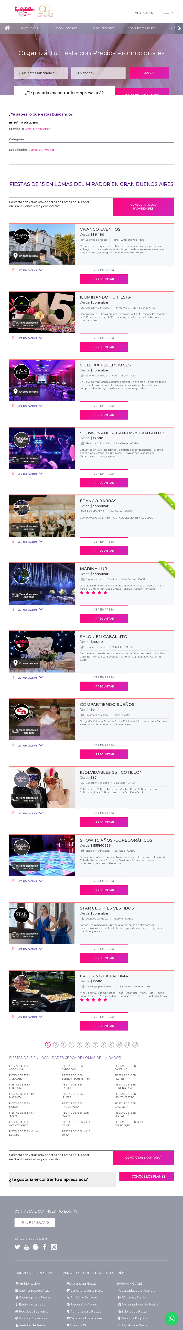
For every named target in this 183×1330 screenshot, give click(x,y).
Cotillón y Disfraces (82, 1200)
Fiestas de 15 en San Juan (30, 1287)
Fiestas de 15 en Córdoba (30, 1269)
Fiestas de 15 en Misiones (132, 1278)
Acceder (169, 13)
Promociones (69, 28)
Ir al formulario (35, 1126)
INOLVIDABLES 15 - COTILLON (111, 705)
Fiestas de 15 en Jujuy (79, 1273)
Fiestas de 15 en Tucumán (31, 1296)
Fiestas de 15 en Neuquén (30, 1282)
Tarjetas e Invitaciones (84, 1221)
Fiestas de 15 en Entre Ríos (133, 1269)
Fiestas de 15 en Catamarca (31, 1264)
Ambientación (28, 1187)
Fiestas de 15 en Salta (130, 1282)
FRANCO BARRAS (98, 468)
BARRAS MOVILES (129, 1187)
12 (135, 944)
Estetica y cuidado (30, 1207)
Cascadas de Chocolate (136, 1193)
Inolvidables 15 (26, 11)
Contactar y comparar (143, 1058)
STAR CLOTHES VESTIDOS (107, 824)
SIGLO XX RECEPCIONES (105, 350)
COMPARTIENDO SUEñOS (107, 646)
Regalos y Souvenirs (32, 1214)
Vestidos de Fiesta (30, 1227)
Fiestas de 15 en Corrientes (82, 1269)
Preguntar (151, 272)
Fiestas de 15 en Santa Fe (30, 1291)
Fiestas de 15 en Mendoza (82, 1278)
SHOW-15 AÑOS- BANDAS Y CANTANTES (122, 409)
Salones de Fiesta (132, 1214)
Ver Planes (141, 13)
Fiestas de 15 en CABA (28, 1259)
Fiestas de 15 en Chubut (132, 1264)
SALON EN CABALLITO (103, 587)
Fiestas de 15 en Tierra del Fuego (137, 1291)
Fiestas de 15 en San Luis (81, 1287)
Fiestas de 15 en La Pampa (133, 1273)
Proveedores (107, 28)
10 (119, 944)
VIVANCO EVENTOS (100, 231)
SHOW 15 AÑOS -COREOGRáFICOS (116, 765)
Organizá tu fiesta (146, 28)
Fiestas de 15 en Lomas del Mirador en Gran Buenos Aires (91, 184)
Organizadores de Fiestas (137, 1207)
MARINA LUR (93, 528)
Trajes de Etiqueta (132, 1221)
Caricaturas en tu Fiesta (85, 1193)
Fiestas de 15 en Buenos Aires (135, 1259)
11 (127, 944)
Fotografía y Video (82, 1207)
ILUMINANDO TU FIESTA (105, 291)
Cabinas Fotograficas (33, 1193)
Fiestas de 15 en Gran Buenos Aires (87, 1259)
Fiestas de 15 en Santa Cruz (134, 1287)
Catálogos (30, 28)
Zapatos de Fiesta (132, 1227)
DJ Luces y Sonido (133, 1200)
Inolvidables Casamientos (48, 11)
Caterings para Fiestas (33, 1200)
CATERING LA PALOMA (104, 883)
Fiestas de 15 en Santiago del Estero (88, 1291)
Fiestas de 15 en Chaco (80, 1264)
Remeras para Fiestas (84, 1214)
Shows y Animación (32, 1221)
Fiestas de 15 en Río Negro (82, 1282)
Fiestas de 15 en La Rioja (29, 1278)
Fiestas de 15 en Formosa (30, 1273)
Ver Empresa (99, 272)
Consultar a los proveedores (143, 208)
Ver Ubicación (27, 273)
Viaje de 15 (76, 1227)
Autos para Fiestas (82, 1187)
